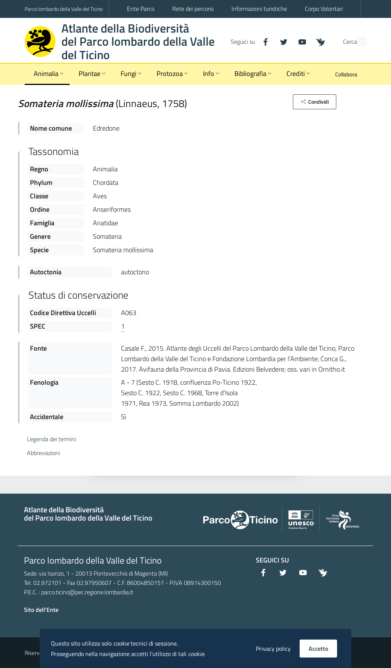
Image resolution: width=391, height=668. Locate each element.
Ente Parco (140, 8)
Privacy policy (273, 648)
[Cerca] (357, 42)
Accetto (318, 648)
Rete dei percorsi (192, 8)
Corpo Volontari (324, 8)
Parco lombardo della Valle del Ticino (64, 9)
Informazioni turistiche (259, 8)
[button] (314, 101)
